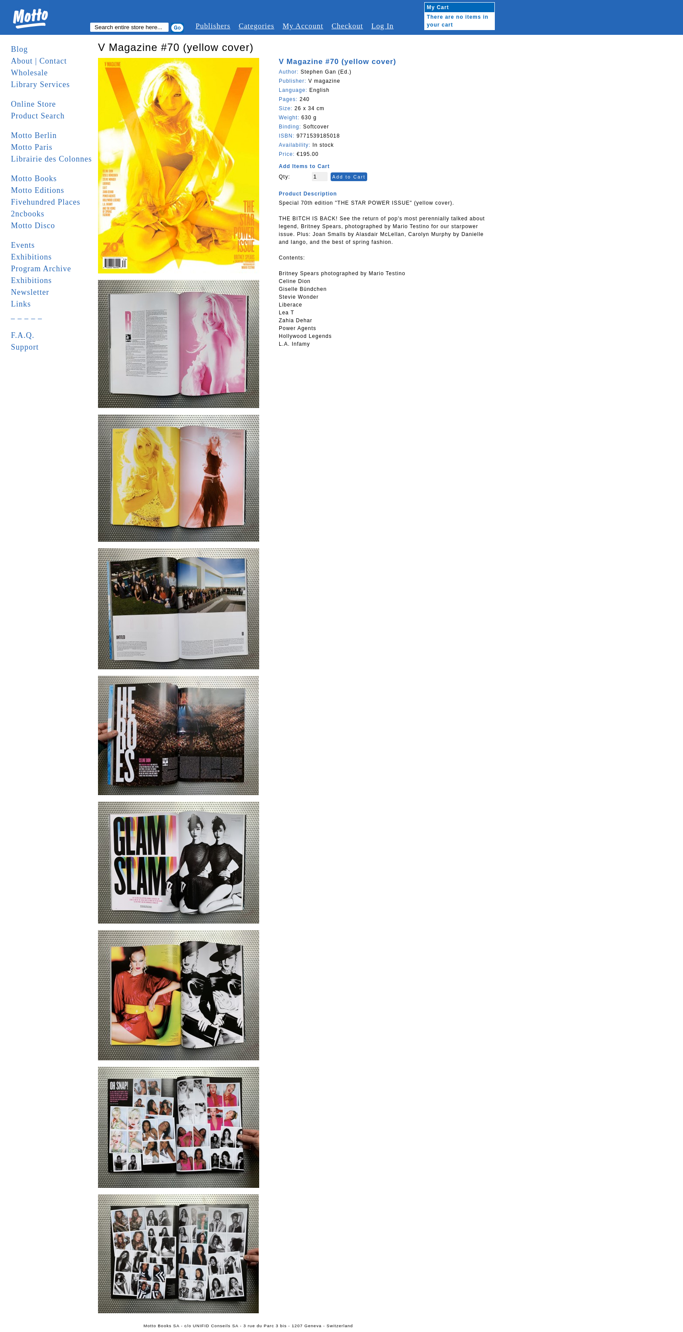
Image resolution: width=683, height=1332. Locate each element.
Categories (256, 26)
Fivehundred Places (45, 202)
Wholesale (29, 72)
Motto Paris (32, 147)
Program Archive (41, 268)
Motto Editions (37, 190)
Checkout (347, 26)
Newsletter (30, 292)
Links (21, 304)
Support (25, 347)
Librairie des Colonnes (51, 159)
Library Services (40, 84)
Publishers (213, 26)
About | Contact (39, 61)
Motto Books (34, 178)
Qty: (284, 177)
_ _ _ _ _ (26, 315)
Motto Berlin (34, 135)
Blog (19, 49)
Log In (382, 26)
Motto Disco (33, 225)
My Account (303, 26)
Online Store (33, 104)
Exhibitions (31, 257)
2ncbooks (27, 213)
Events (23, 245)
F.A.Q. (22, 335)
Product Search (37, 115)
